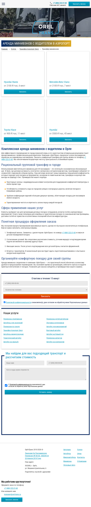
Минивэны (67, 461)
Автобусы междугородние (13, 334)
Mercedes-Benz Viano (59, 82)
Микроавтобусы (69, 457)
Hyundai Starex (11, 82)
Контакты (81, 457)
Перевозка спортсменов (12, 319)
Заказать (22, 92)
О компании (81, 461)
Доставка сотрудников (55, 323)
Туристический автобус (12, 338)
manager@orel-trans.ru (12, 494)
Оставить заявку (45, 392)
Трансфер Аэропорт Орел (13, 330)
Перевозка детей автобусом (57, 319)
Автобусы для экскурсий (12, 323)
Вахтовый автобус (53, 330)
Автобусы (67, 453)
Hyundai (53, 130)
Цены (79, 453)
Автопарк (67, 450)
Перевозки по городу (11, 327)
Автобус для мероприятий (56, 327)
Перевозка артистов (54, 338)
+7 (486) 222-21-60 (60, 3)
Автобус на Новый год (55, 334)
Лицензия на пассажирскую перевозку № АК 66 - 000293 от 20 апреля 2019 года (37, 455)
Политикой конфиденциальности (18, 302)
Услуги (79, 450)
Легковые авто (69, 465)
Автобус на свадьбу (11, 342)
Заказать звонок (79, 4)
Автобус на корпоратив (55, 342)
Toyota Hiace (10, 130)
